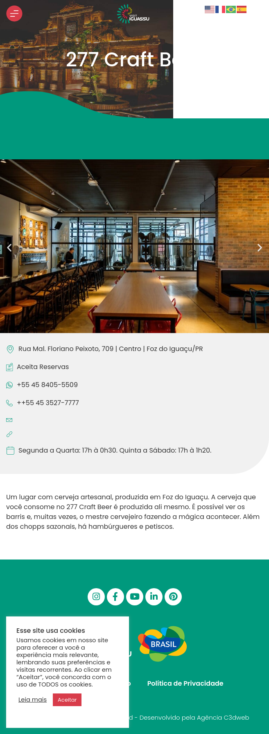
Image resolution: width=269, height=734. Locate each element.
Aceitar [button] (67, 700)
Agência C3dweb (223, 717)
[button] (9, 247)
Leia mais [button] (32, 699)
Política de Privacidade (185, 683)
